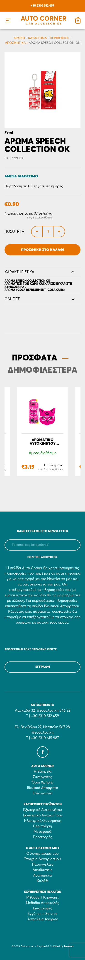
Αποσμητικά (15, 42)
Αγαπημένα (42, 875)
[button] (8, 20)
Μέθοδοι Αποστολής (42, 903)
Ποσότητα (14, 231)
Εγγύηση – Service (42, 914)
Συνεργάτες (42, 777)
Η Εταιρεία (42, 771)
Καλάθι (43, 881)
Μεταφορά (42, 831)
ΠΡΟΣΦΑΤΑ (34, 358)
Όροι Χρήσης (42, 782)
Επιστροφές (42, 908)
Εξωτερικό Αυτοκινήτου (42, 810)
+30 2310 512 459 (42, 5)
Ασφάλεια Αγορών (42, 919)
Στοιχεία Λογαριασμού (42, 859)
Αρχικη (19, 38)
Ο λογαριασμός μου (42, 853)
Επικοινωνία (42, 793)
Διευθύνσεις (42, 870)
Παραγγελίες (42, 864)
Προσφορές (42, 837)
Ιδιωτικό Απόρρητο (42, 788)
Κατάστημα (37, 38)
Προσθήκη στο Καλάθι (42, 250)
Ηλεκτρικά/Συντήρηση (42, 821)
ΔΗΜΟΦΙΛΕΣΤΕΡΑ (42, 370)
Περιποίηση (59, 38)
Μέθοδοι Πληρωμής (42, 897)
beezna (68, 946)
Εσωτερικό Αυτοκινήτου (42, 815)
